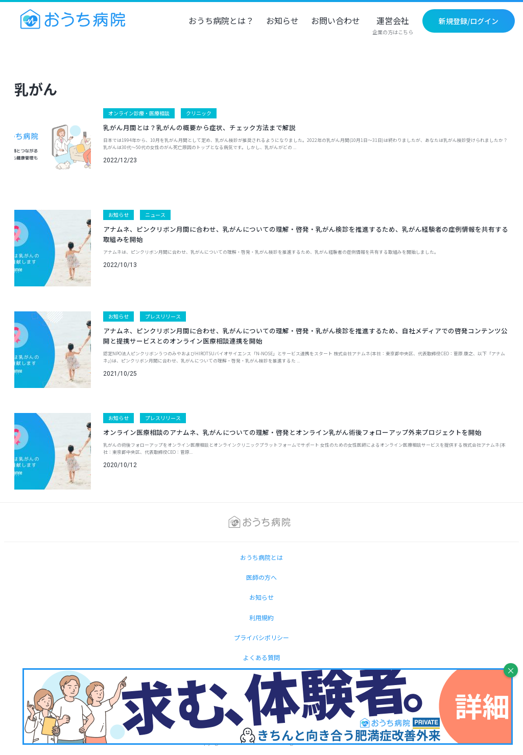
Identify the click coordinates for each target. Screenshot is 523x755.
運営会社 (392, 26)
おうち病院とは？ (221, 21)
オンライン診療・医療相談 (139, 113)
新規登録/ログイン (468, 21)
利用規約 (261, 617)
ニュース (155, 214)
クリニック (198, 113)
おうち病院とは (261, 557)
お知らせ (282, 21)
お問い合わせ (335, 21)
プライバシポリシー (261, 637)
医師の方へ (261, 577)
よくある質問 (261, 657)
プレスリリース (163, 316)
